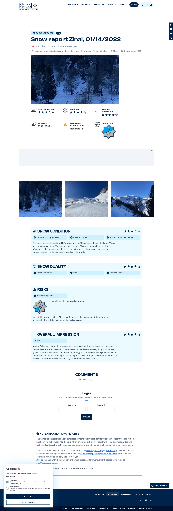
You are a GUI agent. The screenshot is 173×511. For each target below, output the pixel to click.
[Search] (147, 5)
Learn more (10, 476)
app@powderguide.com (47, 463)
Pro (58, 33)
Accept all (28, 496)
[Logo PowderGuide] (28, 6)
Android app (111, 450)
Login (86, 416)
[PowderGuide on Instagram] (171, 29)
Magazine (99, 5)
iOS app (99, 450)
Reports (86, 5)
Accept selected (28, 502)
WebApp (90, 450)
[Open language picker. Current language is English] (142, 5)
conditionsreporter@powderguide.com (98, 453)
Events (112, 5)
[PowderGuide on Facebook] (171, 25)
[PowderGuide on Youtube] (171, 33)
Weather (73, 5)
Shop (122, 5)
